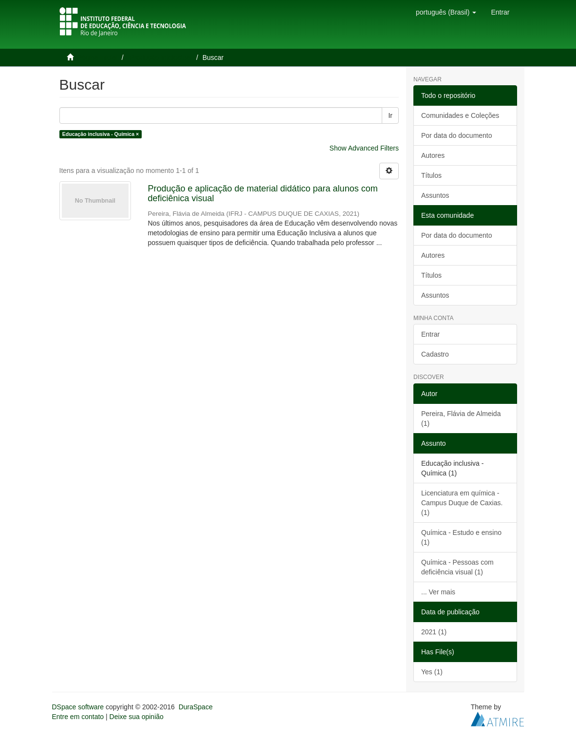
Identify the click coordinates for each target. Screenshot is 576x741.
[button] (446, 12)
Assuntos (435, 195)
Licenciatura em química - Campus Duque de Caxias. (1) (461, 502)
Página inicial (97, 57)
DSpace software (78, 707)
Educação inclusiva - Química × (100, 134)
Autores (433, 155)
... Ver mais (438, 592)
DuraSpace (196, 707)
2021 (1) (433, 632)
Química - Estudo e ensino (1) (461, 537)
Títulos (431, 175)
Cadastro (435, 354)
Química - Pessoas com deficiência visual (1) (457, 567)
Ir (390, 115)
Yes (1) (432, 672)
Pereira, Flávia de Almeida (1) (461, 418)
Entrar (430, 334)
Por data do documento (456, 135)
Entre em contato (78, 717)
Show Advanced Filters (364, 148)
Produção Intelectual (161, 57)
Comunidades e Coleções (460, 115)
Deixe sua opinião (137, 717)
